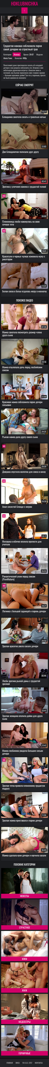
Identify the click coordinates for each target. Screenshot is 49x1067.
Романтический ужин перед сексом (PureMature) (18, 577)
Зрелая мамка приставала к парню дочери (22, 820)
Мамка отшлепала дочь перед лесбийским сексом (22, 368)
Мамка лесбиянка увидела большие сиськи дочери (22, 752)
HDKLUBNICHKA (24, 3)
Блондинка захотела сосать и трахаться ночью (24, 117)
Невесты (24, 896)
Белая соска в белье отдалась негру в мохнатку (24, 291)
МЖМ (24, 959)
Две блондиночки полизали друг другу (20, 152)
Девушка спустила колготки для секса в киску (24, 471)
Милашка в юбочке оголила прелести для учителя (21, 543)
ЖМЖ (24, 990)
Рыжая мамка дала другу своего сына (20, 437)
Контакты (39, 1062)
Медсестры (25, 1022)
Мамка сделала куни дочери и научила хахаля (24, 855)
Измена (17, 54)
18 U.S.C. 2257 (27, 1062)
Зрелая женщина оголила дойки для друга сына (22, 717)
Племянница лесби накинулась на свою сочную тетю (21, 223)
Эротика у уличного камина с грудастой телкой (24, 186)
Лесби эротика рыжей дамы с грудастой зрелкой (21, 682)
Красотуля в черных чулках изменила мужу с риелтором (23, 257)
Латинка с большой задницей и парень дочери (24, 611)
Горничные (24, 1053)
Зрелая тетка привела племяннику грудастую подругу (23, 787)
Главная (9, 1062)
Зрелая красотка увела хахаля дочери (20, 646)
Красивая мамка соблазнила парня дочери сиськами (22, 403)
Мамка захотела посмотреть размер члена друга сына (22, 333)
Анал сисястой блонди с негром (17, 506)
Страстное (24, 927)
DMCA (18, 1062)
